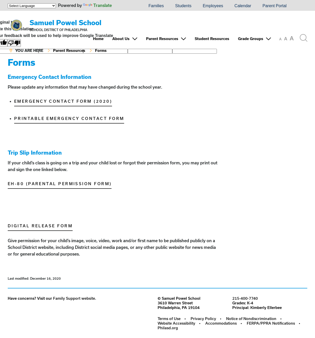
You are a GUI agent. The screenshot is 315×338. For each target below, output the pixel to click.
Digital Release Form (40, 225)
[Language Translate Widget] (32, 5)
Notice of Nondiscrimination (251, 318)
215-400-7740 (245, 298)
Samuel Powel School (65, 22)
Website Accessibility (176, 323)
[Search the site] (303, 38)
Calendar (242, 6)
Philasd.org (168, 328)
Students (183, 6)
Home (98, 38)
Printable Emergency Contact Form (69, 118)
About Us (121, 38)
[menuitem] (125, 6)
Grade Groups (250, 38)
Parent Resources (162, 38)
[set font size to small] (280, 39)
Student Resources (212, 38)
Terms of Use (169, 318)
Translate (97, 5)
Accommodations (221, 323)
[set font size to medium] (285, 38)
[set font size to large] (291, 38)
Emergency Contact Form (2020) (63, 101)
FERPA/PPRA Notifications (271, 323)
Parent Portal (274, 6)
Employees (213, 6)
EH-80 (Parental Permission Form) (60, 183)
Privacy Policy (203, 318)
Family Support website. (74, 298)
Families (156, 6)
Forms (101, 50)
